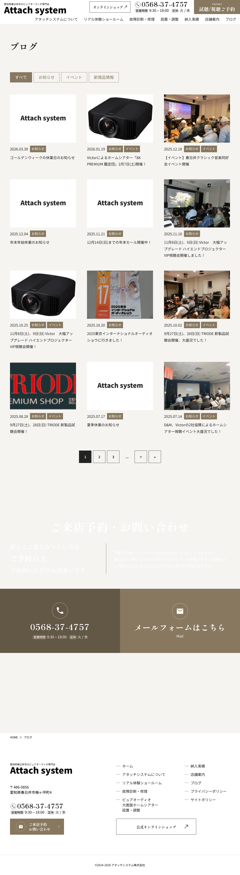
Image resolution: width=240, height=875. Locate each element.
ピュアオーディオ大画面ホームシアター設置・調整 (140, 805)
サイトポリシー (203, 799)
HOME (14, 737)
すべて (21, 77)
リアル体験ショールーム (142, 782)
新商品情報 (104, 77)
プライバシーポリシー (209, 791)
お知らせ (47, 77)
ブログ (196, 782)
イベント (74, 77)
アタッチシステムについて (143, 774)
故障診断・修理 (134, 791)
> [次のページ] (141, 456)
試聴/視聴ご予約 (217, 7)
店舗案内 (198, 774)
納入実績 (198, 765)
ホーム (127, 765)
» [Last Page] (155, 456)
